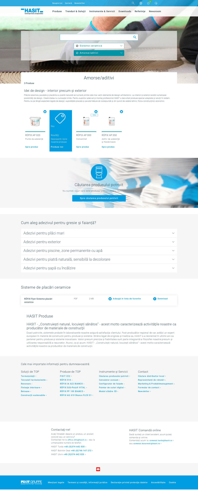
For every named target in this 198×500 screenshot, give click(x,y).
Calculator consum (108, 390)
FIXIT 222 (65, 386)
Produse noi (57, 147)
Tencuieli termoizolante (33, 390)
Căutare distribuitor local (151, 386)
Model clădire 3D (108, 402)
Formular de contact (148, 398)
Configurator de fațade (111, 394)
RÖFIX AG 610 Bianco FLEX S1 (76, 406)
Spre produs (31, 147)
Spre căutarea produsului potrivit (99, 198)
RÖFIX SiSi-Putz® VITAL (72, 398)
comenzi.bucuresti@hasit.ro (146, 454)
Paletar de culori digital (111, 398)
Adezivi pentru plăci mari (43, 233)
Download (160, 298)
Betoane (25, 402)
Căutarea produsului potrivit (114, 386)
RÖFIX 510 (65, 390)
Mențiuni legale (56, 493)
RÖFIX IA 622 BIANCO (71, 394)
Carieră (68, 3)
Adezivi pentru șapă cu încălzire (49, 268)
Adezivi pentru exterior (42, 242)
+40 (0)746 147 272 (81, 461)
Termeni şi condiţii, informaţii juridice (87, 493)
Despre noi (57, 3)
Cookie (172, 493)
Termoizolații (28, 386)
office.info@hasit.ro (77, 450)
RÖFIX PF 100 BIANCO (71, 402)
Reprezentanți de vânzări (151, 390)
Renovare (26, 394)
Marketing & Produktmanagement (155, 394)
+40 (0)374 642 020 (74, 457)
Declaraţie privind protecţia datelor (129, 493)
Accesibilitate (158, 493)
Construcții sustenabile (33, 406)
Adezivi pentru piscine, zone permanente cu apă (62, 250)
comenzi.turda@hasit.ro (161, 451)
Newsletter (80, 3)
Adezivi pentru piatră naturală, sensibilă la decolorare (66, 259)
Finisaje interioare (30, 398)
